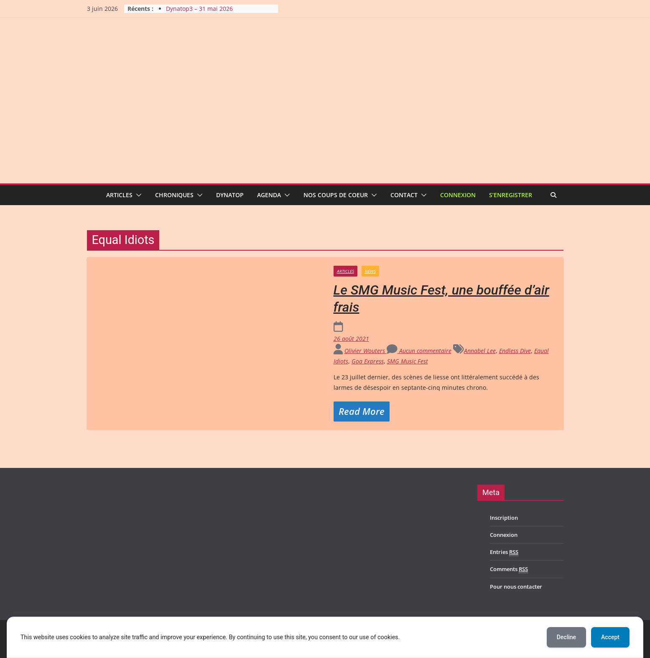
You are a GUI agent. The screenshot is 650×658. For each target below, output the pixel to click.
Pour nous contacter (516, 586)
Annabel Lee (480, 351)
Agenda (269, 195)
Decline (566, 637)
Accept (610, 637)
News (370, 271)
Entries (504, 552)
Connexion (458, 195)
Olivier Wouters (365, 351)
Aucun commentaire (419, 351)
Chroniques (174, 195)
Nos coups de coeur (335, 195)
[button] (137, 195)
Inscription (504, 517)
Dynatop (230, 195)
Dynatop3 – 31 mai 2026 (199, 9)
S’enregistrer (510, 195)
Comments (509, 569)
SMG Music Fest (407, 361)
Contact (404, 195)
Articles (119, 195)
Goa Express (368, 361)
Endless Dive (515, 351)
